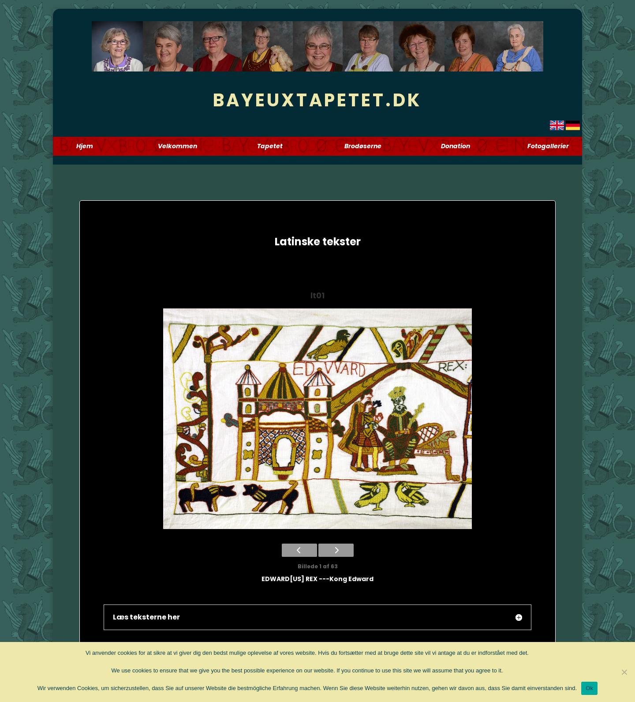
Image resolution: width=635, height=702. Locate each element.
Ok (589, 688)
